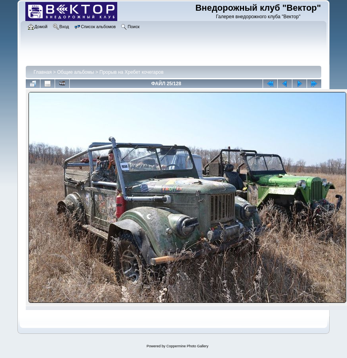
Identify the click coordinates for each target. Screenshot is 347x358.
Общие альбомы (75, 72)
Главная (43, 72)
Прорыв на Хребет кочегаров (131, 72)
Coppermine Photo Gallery (187, 346)
